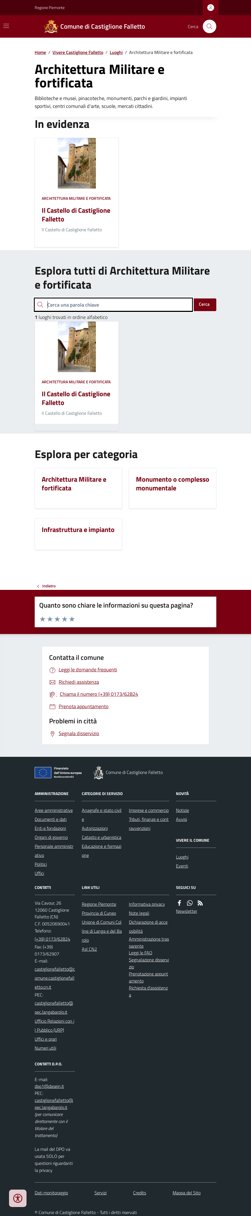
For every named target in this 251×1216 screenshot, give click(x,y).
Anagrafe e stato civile (102, 815)
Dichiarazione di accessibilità (148, 926)
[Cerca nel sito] (207, 26)
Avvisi (181, 819)
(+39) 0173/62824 (52, 939)
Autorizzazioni (95, 828)
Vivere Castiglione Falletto (77, 52)
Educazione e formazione (101, 851)
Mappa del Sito (187, 1192)
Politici (41, 864)
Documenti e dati (51, 819)
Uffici (39, 873)
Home (40, 52)
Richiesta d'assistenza (148, 991)
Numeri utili (45, 1048)
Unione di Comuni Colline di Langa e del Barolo (102, 931)
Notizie (182, 810)
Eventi (182, 865)
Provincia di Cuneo (99, 913)
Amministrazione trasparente (149, 942)
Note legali (139, 913)
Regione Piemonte (50, 7)
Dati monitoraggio (51, 1192)
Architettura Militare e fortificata (76, 198)
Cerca (204, 304)
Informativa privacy (147, 904)
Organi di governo (51, 837)
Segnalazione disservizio (149, 963)
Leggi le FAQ (140, 952)
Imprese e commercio (149, 810)
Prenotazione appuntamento (148, 977)
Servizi (100, 1192)
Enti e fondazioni (50, 828)
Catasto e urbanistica (101, 837)
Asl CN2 (89, 949)
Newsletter (186, 911)
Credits (139, 1192)
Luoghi (116, 52)
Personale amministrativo (54, 851)
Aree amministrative (54, 810)
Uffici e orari (46, 1039)
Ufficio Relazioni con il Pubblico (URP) (54, 1025)
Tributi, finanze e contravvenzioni (149, 824)
